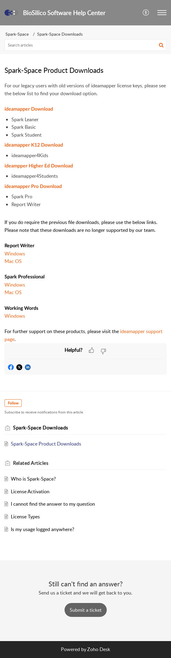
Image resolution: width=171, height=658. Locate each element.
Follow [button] (13, 403)
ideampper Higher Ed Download (39, 166)
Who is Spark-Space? (33, 478)
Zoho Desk (98, 649)
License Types (25, 516)
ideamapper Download (29, 109)
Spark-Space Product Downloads (46, 443)
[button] (146, 13)
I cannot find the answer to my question (53, 504)
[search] (85, 45)
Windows (15, 253)
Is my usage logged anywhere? (42, 529)
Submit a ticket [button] (86, 610)
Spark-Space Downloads (60, 34)
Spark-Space (17, 34)
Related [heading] (30, 463)
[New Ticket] (86, 610)
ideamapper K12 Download (34, 145)
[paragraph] (85, 212)
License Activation (30, 491)
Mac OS (13, 261)
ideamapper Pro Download (33, 186)
